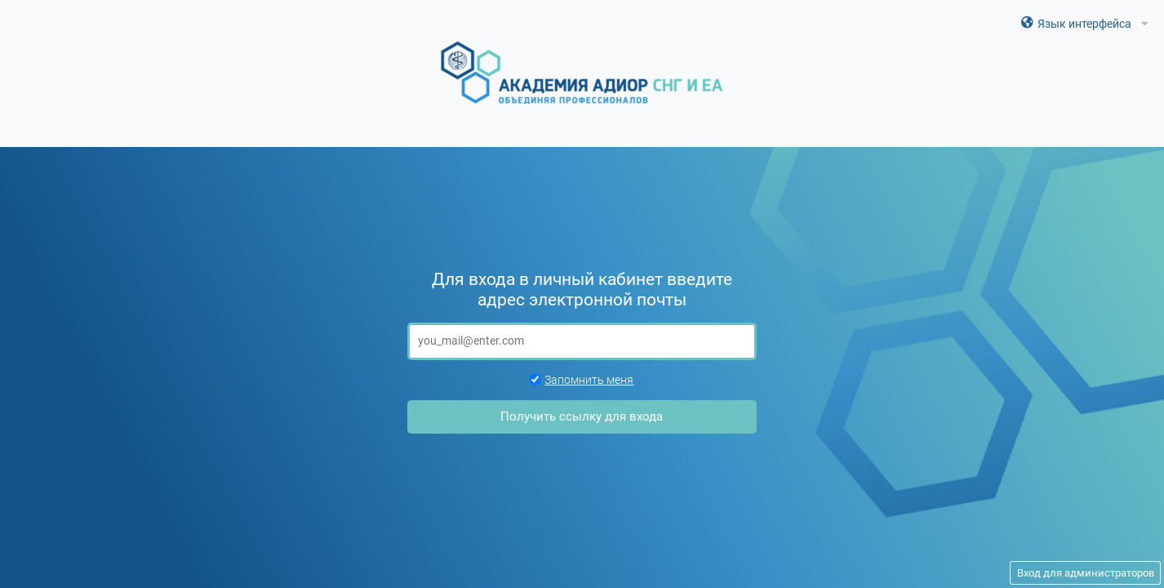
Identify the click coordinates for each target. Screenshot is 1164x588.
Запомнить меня (581, 379)
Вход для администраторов (1085, 573)
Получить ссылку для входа (581, 416)
